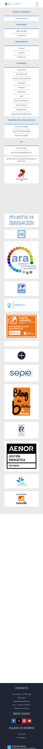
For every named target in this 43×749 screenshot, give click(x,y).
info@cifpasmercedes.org (21, 701)
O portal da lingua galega (21, 131)
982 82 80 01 (21, 698)
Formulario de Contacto (21, 708)
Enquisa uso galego (21, 135)
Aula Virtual (21, 734)
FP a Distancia (21, 738)
